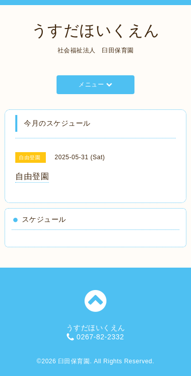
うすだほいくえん (96, 30)
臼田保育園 (74, 361)
